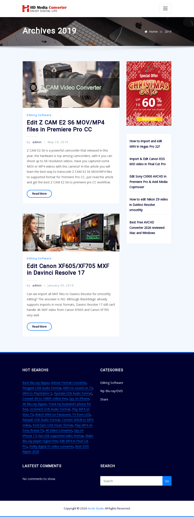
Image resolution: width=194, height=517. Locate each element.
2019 (168, 31)
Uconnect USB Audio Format (50, 409)
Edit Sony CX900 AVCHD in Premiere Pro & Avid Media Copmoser (148, 181)
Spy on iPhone (79, 398)
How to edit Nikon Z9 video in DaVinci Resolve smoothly (148, 204)
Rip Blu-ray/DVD (111, 391)
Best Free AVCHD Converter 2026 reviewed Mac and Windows (146, 227)
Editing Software (39, 115)
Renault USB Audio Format (41, 420)
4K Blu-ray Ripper (34, 404)
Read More (39, 193)
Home (153, 31)
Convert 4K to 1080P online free (44, 398)
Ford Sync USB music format (53, 425)
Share (104, 399)
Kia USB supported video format (61, 436)
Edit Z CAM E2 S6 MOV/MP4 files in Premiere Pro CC (66, 126)
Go (167, 481)
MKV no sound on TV (78, 388)
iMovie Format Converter (68, 383)
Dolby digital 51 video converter (51, 446)
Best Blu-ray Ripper (35, 383)
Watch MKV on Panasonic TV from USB (63, 414)
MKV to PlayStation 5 (37, 393)
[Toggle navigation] (165, 8)
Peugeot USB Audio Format (41, 388)
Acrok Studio (96, 508)
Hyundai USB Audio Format (73, 393)
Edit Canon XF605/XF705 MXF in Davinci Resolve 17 (68, 269)
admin (34, 142)
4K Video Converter (58, 430)
